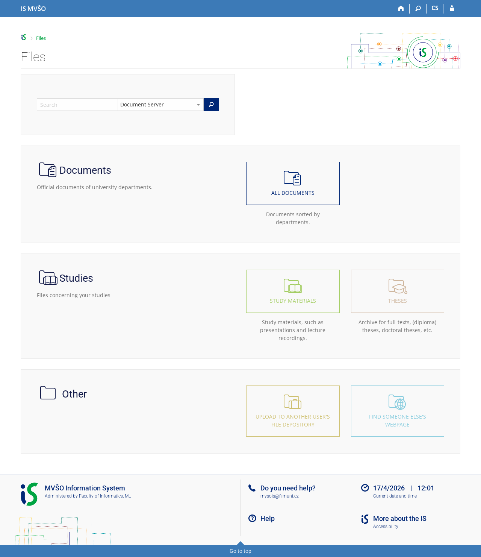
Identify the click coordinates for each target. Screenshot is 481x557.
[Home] (401, 9)
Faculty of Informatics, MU (105, 496)
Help (267, 518)
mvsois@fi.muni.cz (279, 496)
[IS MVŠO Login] (451, 9)
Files (41, 38)
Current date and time (395, 496)
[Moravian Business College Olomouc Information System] (33, 9)
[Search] (418, 9)
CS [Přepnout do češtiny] (435, 8)
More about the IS (400, 518)
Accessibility (385, 526)
